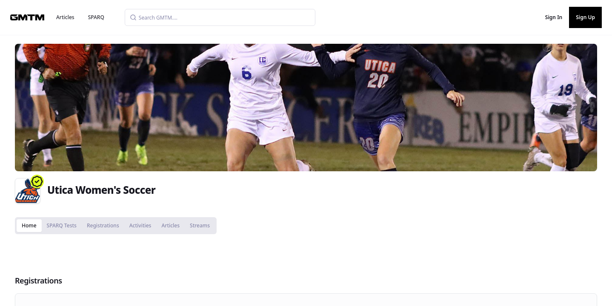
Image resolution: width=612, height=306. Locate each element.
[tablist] (116, 225)
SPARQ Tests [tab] (62, 225)
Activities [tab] (140, 225)
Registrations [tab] (103, 225)
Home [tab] (29, 225)
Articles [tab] (170, 225)
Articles (65, 17)
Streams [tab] (200, 225)
